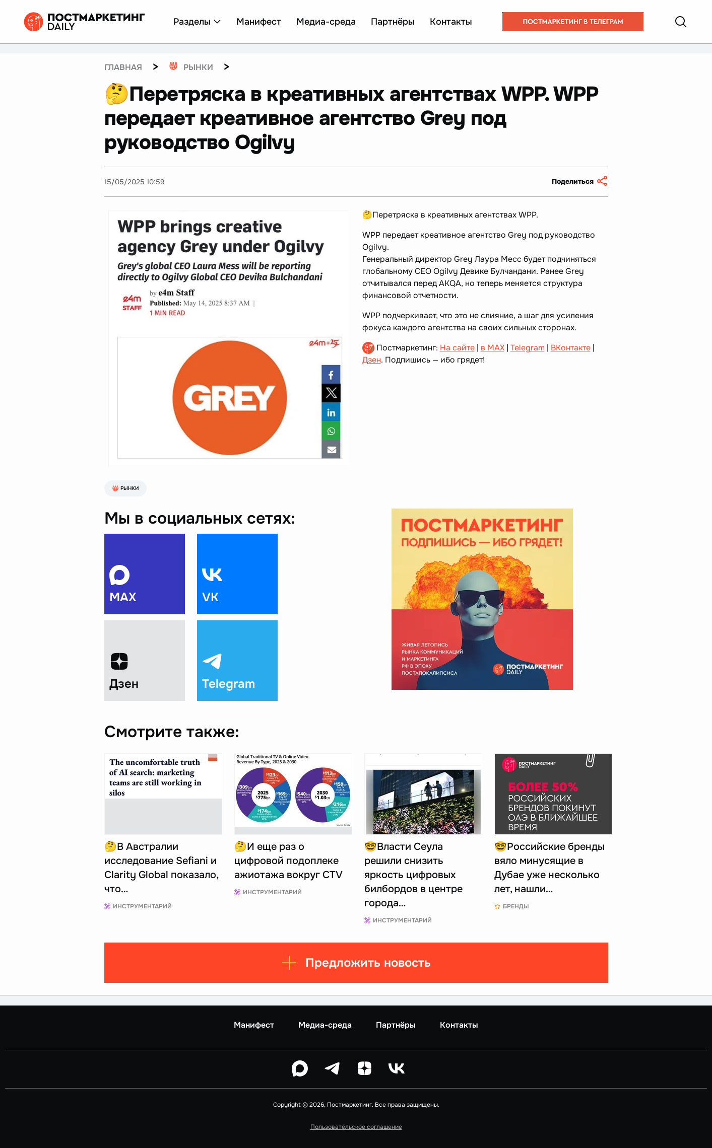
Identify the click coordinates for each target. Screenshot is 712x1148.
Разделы (197, 21)
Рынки (125, 488)
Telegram (527, 347)
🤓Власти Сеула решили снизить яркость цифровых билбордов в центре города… (413, 874)
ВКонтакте (571, 347)
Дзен (371, 359)
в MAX (492, 347)
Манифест (258, 21)
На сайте (457, 347)
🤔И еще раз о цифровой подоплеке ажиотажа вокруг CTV (288, 860)
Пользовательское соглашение (356, 1127)
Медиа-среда (326, 21)
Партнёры (393, 21)
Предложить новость (356, 963)
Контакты (451, 21)
